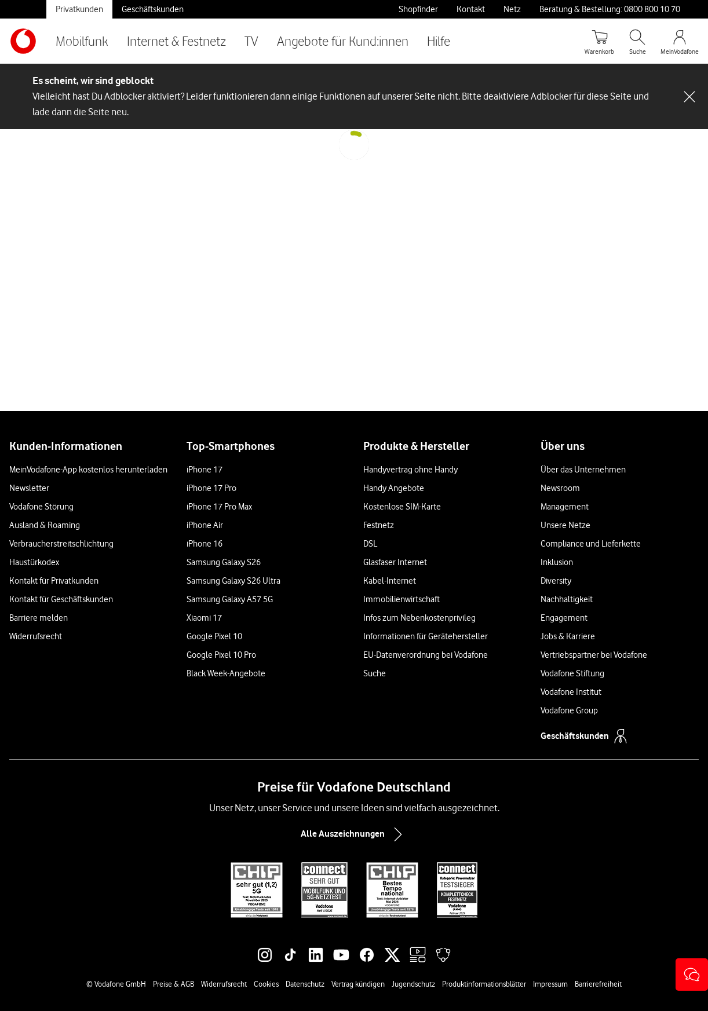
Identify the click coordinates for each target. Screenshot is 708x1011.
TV (251, 41)
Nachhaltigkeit (567, 599)
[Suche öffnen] (637, 41)
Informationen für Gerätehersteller (425, 636)
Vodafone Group (569, 710)
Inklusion (557, 562)
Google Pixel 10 (214, 636)
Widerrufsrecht (35, 636)
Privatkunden (79, 9)
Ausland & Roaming (44, 525)
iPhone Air (205, 525)
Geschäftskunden (153, 9)
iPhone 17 (204, 469)
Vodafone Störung (41, 506)
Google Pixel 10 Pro (221, 655)
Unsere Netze (565, 525)
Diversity (556, 581)
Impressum (550, 983)
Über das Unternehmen (583, 469)
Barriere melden (38, 618)
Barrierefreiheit (598, 983)
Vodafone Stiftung (572, 673)
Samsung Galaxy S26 (224, 562)
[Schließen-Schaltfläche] (689, 97)
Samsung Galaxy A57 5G (230, 599)
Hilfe (438, 41)
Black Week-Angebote (226, 673)
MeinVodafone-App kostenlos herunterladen (88, 469)
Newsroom (560, 488)
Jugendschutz (413, 983)
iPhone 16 (204, 544)
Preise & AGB (173, 983)
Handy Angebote (393, 488)
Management (565, 506)
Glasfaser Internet (395, 562)
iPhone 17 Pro (211, 488)
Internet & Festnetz (176, 41)
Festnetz (378, 525)
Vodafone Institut (571, 692)
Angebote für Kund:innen (342, 41)
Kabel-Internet (389, 581)
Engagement (564, 618)
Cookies (266, 983)
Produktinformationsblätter (484, 983)
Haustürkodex (34, 562)
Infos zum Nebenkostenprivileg (419, 618)
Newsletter (29, 488)
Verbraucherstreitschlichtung (61, 544)
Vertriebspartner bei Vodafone (594, 655)
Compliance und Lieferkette (591, 544)
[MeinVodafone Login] (680, 41)
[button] (692, 974)
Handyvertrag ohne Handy (410, 469)
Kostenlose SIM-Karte (402, 506)
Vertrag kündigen (358, 983)
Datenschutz (305, 983)
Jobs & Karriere (568, 636)
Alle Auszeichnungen (354, 834)
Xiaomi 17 (204, 618)
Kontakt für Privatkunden (53, 581)
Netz (512, 9)
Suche (374, 673)
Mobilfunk (82, 41)
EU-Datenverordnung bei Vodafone (425, 655)
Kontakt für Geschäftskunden (61, 599)
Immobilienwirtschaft (401, 599)
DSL (370, 544)
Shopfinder (418, 9)
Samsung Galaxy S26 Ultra (233, 581)
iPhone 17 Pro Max (219, 506)
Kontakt (471, 9)
